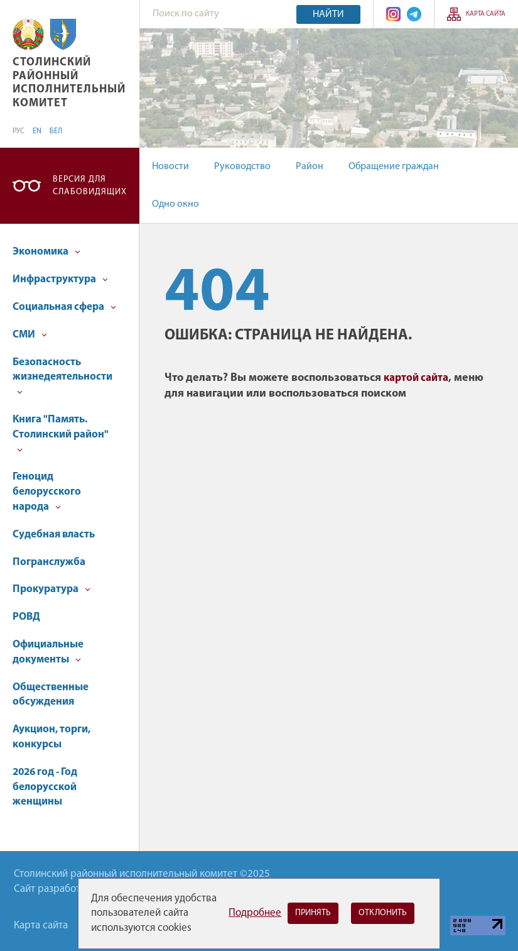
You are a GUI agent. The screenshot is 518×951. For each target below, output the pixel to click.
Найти (328, 14)
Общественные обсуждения (51, 695)
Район (309, 167)
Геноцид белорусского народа (47, 491)
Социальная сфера (64, 307)
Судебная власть (54, 534)
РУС (18, 131)
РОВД (26, 617)
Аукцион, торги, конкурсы (51, 737)
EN (37, 131)
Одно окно (175, 204)
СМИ (30, 334)
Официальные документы (48, 652)
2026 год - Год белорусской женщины (45, 787)
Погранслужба (49, 562)
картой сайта (416, 378)
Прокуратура (51, 589)
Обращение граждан (393, 167)
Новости (170, 167)
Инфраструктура (60, 279)
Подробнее (255, 913)
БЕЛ (56, 131)
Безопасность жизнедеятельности (62, 376)
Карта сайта (485, 14)
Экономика (46, 251)
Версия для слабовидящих (90, 186)
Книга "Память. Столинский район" (61, 433)
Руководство (242, 167)
